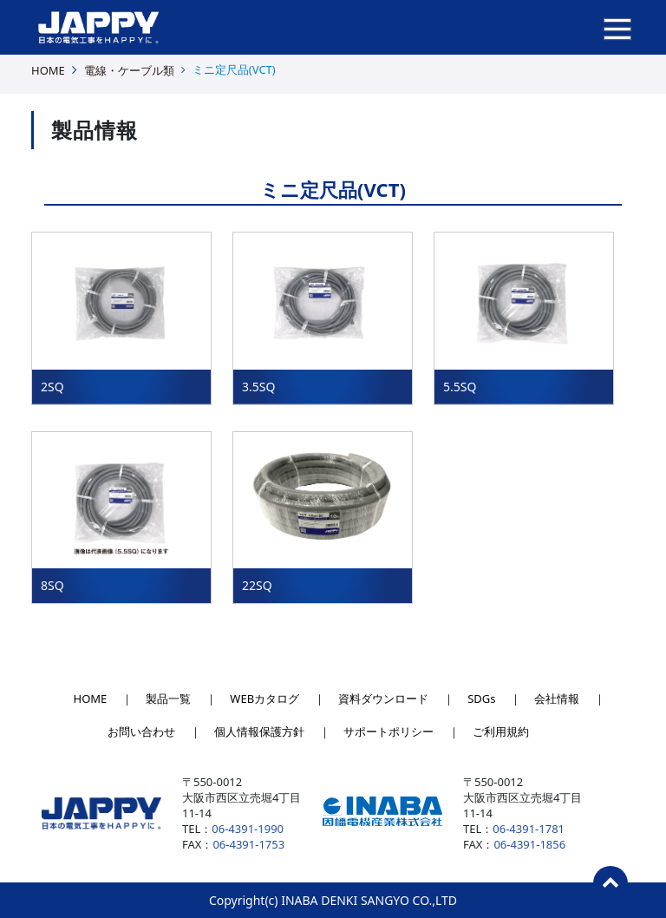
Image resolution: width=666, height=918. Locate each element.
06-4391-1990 (248, 828)
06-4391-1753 (248, 844)
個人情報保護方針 (259, 731)
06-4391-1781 (529, 828)
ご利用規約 (501, 731)
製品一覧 (168, 698)
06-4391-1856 (529, 844)
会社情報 (556, 698)
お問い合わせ (141, 731)
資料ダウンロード (383, 698)
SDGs (481, 698)
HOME (48, 70)
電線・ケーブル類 (129, 70)
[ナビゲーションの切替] (617, 28)
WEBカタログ (264, 698)
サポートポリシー (388, 731)
